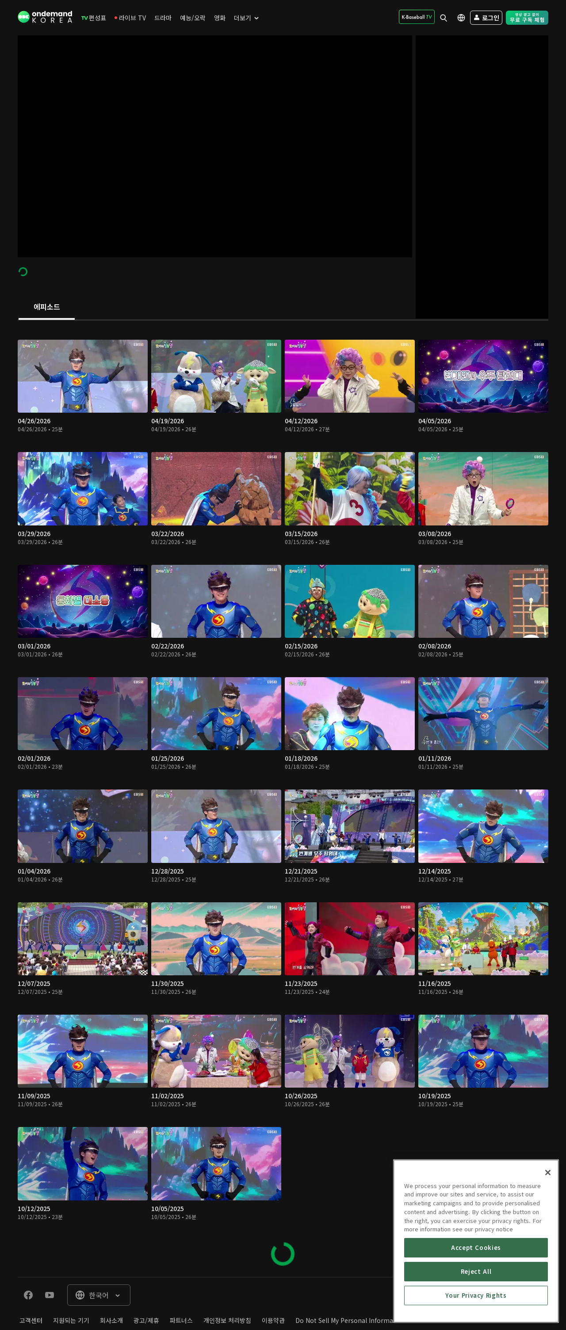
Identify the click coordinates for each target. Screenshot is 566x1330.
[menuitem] (94, 17)
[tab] (47, 307)
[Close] (548, 1232)
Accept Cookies (476, 1307)
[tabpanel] (283, 798)
